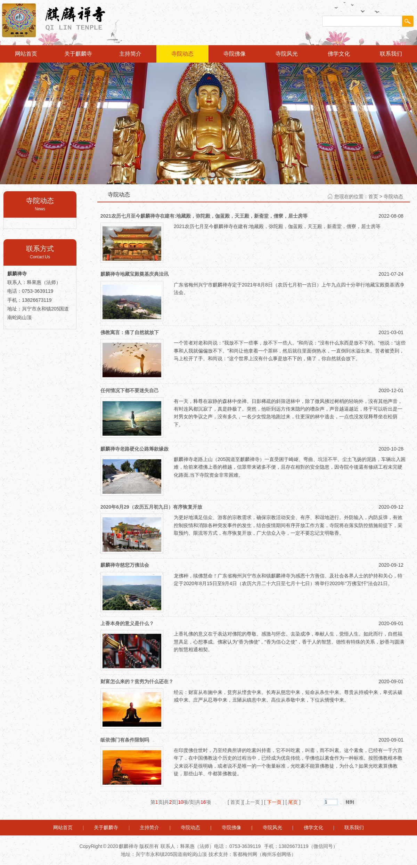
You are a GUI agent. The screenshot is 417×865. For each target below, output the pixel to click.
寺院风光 (287, 54)
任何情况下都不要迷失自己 (129, 390)
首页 (373, 196)
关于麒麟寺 (78, 54)
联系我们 (391, 54)
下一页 (274, 802)
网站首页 (26, 54)
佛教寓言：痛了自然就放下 (129, 332)
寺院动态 (182, 54)
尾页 (293, 802)
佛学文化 (339, 54)
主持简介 (130, 54)
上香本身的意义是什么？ (127, 623)
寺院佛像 (234, 54)
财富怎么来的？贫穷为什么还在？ (136, 681)
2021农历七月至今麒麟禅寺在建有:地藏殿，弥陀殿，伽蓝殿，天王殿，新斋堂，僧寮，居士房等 (204, 216)
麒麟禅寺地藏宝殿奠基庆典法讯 (134, 274)
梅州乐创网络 (276, 854)
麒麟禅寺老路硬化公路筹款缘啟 (134, 449)
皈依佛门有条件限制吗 (124, 740)
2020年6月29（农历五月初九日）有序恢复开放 (151, 507)
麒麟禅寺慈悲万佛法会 (124, 565)
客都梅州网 (245, 854)
